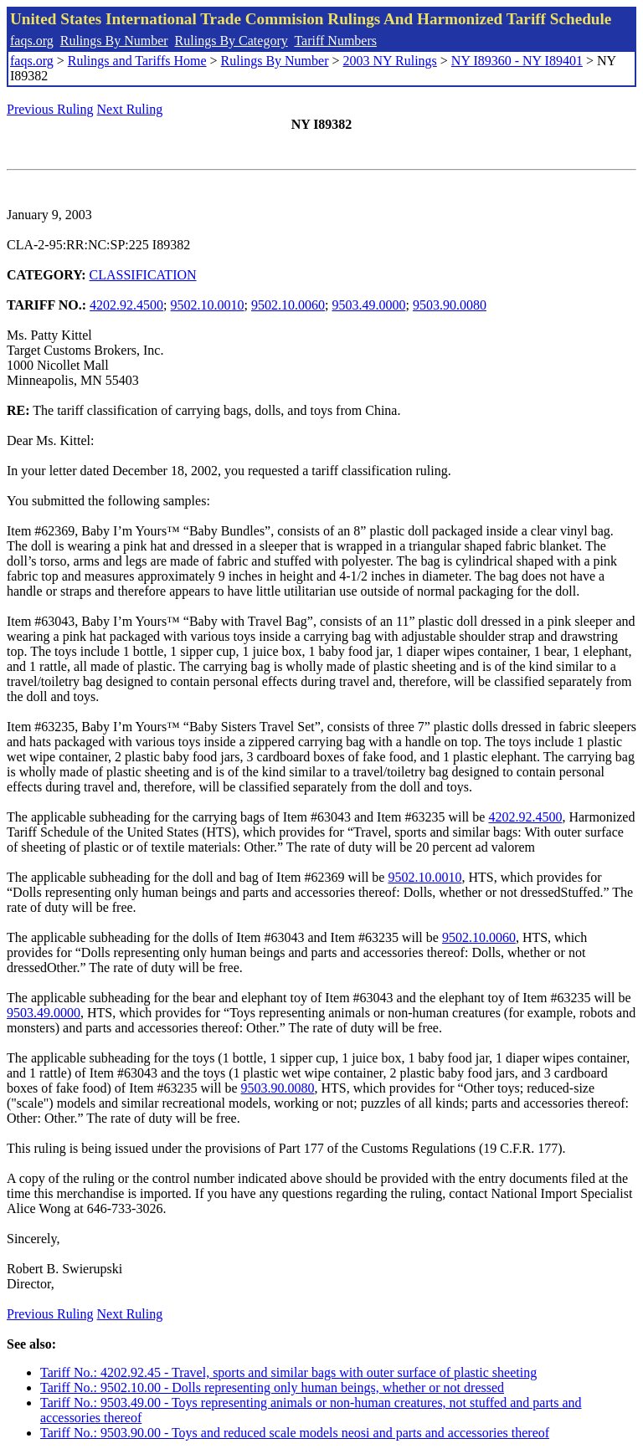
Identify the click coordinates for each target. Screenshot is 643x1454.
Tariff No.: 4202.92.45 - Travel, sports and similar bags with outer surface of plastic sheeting (288, 1372)
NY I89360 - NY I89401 (517, 61)
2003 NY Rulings (390, 61)
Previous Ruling (50, 109)
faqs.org (32, 40)
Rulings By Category (231, 40)
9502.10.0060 (288, 305)
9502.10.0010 (207, 305)
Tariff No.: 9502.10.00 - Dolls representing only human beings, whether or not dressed (272, 1387)
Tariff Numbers (335, 40)
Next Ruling (130, 109)
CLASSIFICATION (143, 275)
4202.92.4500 (126, 305)
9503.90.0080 (449, 305)
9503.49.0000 (368, 305)
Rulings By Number (114, 40)
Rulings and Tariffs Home (137, 61)
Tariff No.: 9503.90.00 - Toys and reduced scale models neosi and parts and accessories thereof (294, 1433)
